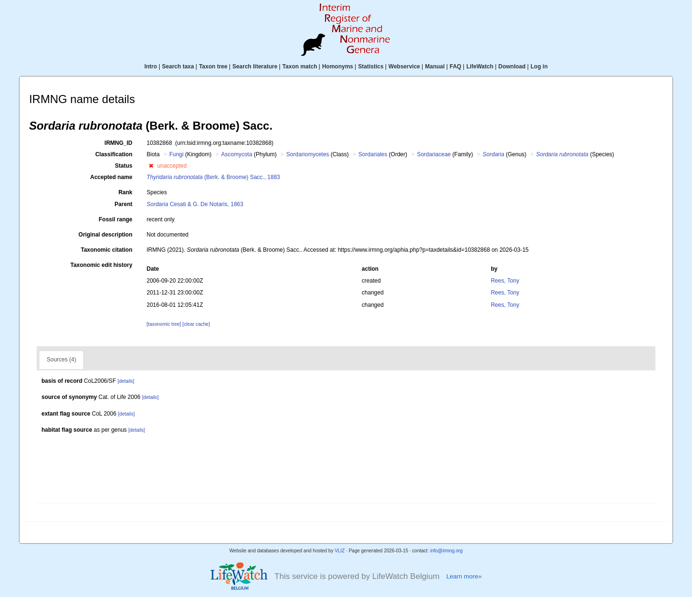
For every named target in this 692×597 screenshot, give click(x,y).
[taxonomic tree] (163, 324)
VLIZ (340, 550)
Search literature (255, 66)
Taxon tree (213, 66)
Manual (434, 66)
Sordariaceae (434, 154)
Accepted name (111, 177)
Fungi (176, 154)
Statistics (370, 66)
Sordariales (372, 154)
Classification (113, 154)
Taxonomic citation (106, 249)
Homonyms (337, 66)
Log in (539, 66)
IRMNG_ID (119, 143)
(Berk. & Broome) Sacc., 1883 (213, 177)
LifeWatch (479, 66)
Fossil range (116, 219)
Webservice (404, 66)
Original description (105, 234)
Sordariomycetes (307, 154)
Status (124, 165)
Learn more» (463, 576)
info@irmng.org (446, 550)
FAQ (455, 66)
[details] (125, 381)
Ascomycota (236, 154)
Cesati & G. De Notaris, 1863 (194, 204)
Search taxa (178, 66)
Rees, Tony (505, 280)
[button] (150, 166)
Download (512, 66)
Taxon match (299, 66)
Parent (123, 204)
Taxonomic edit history (101, 265)
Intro (150, 66)
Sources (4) (61, 359)
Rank (125, 192)
